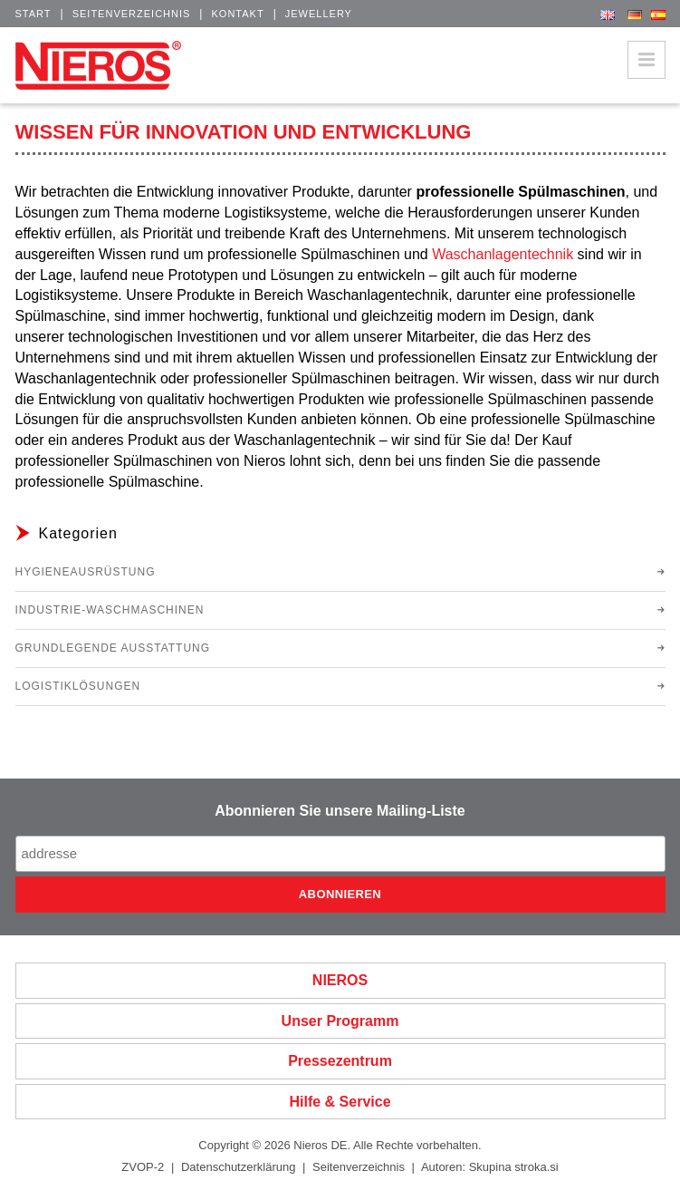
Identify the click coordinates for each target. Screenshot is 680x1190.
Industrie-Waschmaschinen (110, 610)
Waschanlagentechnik (502, 254)
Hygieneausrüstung (85, 572)
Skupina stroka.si (514, 1167)
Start (33, 13)
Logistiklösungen (78, 686)
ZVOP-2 (142, 1167)
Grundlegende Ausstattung (113, 648)
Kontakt (237, 13)
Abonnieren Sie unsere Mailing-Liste (340, 810)
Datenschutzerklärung (238, 1167)
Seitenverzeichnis (131, 13)
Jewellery (318, 13)
